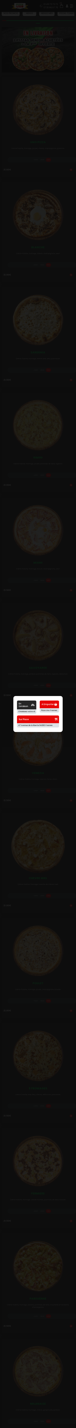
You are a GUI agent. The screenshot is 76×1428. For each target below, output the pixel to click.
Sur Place (24, 719)
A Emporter (48, 704)
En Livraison (23, 705)
